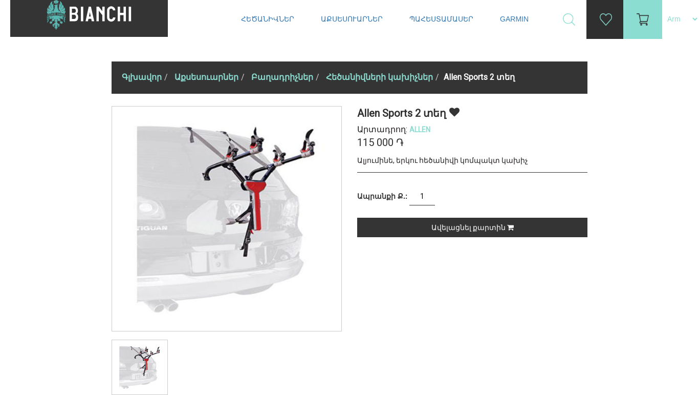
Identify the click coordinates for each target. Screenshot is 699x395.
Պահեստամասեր (442, 19)
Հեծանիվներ (268, 19)
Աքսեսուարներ (353, 19)
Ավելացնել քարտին (472, 227)
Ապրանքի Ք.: (382, 196)
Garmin (514, 19)
